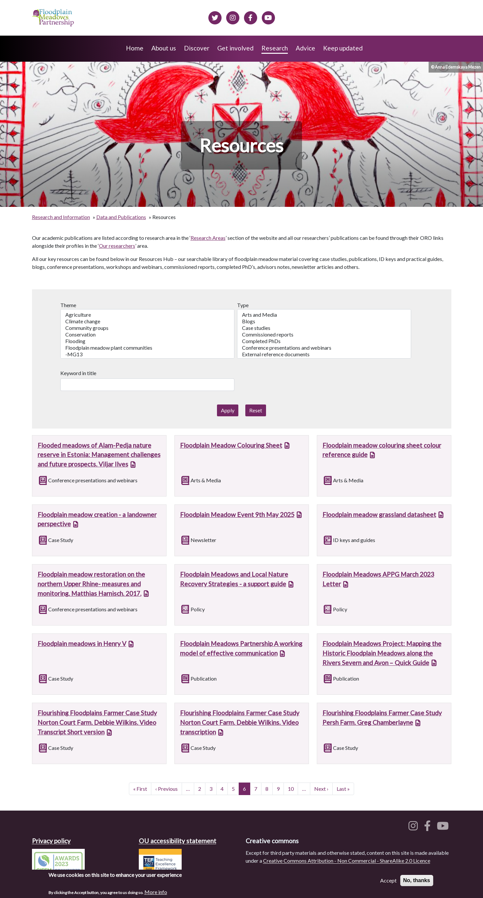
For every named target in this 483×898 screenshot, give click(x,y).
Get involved (235, 48)
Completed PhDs (324, 341)
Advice (305, 48)
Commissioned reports (324, 334)
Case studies (324, 328)
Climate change (147, 321)
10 (292, 788)
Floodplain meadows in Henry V (82, 643)
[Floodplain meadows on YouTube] (444, 827)
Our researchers (117, 245)
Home (134, 48)
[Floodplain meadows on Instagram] (233, 17)
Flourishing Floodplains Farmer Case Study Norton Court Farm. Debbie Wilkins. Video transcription (239, 722)
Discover (196, 48)
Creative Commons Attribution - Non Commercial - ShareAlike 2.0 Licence (346, 860)
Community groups (147, 328)
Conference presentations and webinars (324, 347)
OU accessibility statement (177, 841)
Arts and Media (324, 314)
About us (163, 48)
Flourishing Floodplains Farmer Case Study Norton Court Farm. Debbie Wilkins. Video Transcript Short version (97, 722)
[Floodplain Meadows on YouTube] (268, 17)
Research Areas (208, 238)
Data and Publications (121, 217)
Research (274, 48)
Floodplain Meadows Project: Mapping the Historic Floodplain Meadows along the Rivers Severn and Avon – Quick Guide (381, 653)
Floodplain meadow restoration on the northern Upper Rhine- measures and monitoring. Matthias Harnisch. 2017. (91, 583)
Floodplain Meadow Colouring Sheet (231, 445)
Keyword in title (78, 373)
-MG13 (147, 354)
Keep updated (343, 48)
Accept (388, 883)
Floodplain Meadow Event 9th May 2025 (237, 514)
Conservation (147, 334)
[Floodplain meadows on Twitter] (215, 17)
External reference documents (324, 354)
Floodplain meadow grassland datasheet (379, 514)
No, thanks (416, 883)
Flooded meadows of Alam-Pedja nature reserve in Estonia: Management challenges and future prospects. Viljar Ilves (99, 454)
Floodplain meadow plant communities (147, 347)
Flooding (147, 341)
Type (243, 305)
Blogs (324, 321)
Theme (68, 305)
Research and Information (61, 217)
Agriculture (147, 314)
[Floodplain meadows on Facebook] (250, 17)
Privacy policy (51, 841)
